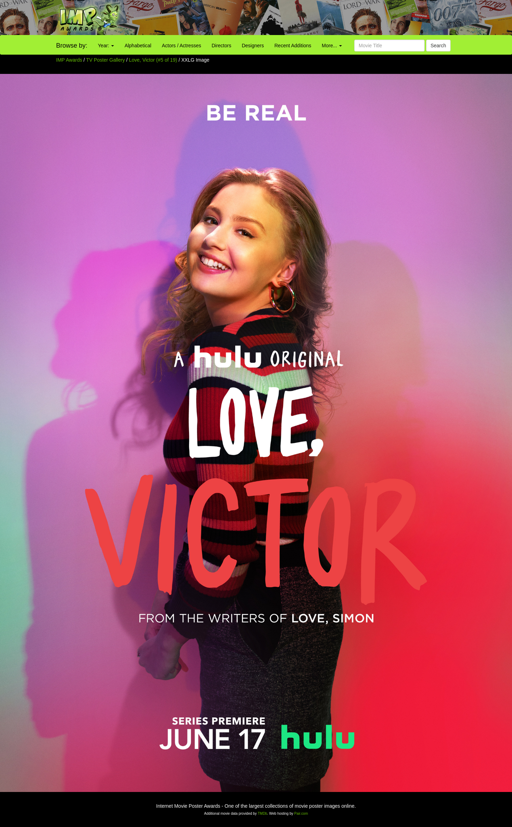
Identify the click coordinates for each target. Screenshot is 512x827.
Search (438, 45)
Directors (221, 45)
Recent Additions (293, 45)
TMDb (262, 813)
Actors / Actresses (181, 45)
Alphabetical (137, 45)
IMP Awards (69, 60)
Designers (253, 45)
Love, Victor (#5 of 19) (153, 60)
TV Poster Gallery (105, 60)
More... (332, 45)
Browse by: (71, 45)
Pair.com (301, 813)
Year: (106, 45)
